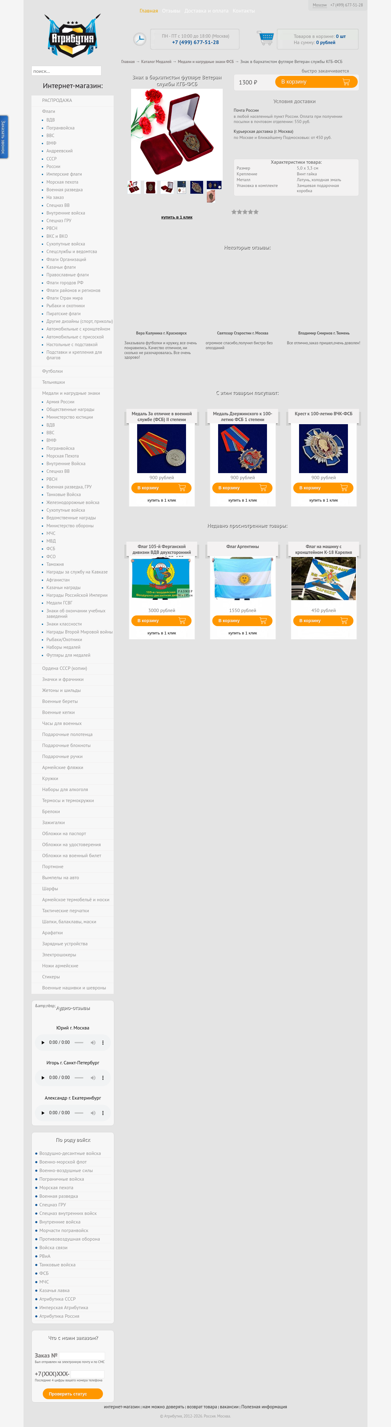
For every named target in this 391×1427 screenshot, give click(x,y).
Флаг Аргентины (242, 546)
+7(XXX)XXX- (69, 1374)
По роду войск (73, 1139)
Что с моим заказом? (73, 1337)
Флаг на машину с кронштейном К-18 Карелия (323, 549)
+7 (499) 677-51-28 (346, 5)
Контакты (244, 10)
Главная (149, 10)
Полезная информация (264, 1407)
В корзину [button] (293, 82)
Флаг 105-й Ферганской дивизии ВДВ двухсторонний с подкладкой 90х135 (162, 552)
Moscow (320, 5)
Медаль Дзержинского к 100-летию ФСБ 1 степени (242, 416)
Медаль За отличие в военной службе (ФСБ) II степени (162, 416)
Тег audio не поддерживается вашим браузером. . (73, 1042)
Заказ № (70, 1355)
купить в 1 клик (176, 217)
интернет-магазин (122, 1407)
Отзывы (171, 10)
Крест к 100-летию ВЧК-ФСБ (323, 414)
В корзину (148, 487)
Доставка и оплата (207, 10)
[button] (106, 71)
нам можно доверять (163, 1407)
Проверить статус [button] (68, 1394)
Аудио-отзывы (73, 1007)
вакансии (229, 1407)
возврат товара (202, 1407)
